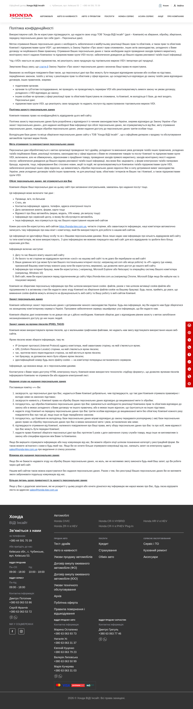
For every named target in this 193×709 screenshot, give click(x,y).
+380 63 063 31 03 (65, 670)
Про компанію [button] (175, 16)
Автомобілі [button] (46, 16)
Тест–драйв (62, 543)
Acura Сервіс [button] (146, 16)
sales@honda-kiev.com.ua (23, 449)
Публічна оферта (66, 602)
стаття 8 (43, 66)
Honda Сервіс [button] (126, 16)
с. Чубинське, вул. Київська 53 (65, 5)
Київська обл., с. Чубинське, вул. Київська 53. (26, 553)
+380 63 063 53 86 (20, 602)
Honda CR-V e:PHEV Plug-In (116, 526)
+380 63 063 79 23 (65, 652)
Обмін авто (106, 556)
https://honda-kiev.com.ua (72, 226)
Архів (57, 596)
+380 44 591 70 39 (91, 5)
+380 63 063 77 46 (110, 633)
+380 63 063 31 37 (65, 642)
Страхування (108, 550)
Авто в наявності (67, 16)
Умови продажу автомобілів (73, 556)
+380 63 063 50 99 (65, 661)
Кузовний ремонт (155, 550)
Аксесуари (150, 556)
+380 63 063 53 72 (20, 611)
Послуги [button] (109, 16)
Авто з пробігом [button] (91, 16)
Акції (160, 16)
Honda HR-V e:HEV (155, 521)
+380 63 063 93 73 (65, 633)
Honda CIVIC (62, 521)
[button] (163, 5)
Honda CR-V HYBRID (112, 521)
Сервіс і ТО (151, 543)
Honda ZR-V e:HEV (65, 526)
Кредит (103, 543)
